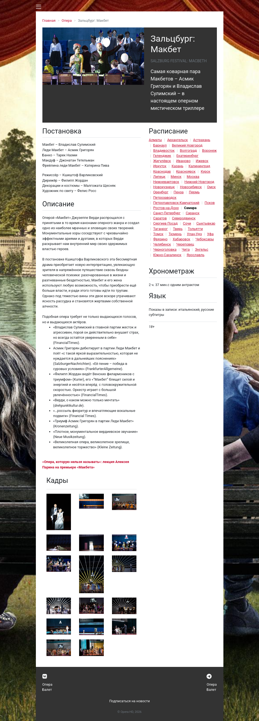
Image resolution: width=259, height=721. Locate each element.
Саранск (192, 213)
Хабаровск (181, 239)
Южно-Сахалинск (167, 255)
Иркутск (160, 166)
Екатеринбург (187, 156)
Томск (158, 234)
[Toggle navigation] (38, 6)
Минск (176, 177)
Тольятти (195, 229)
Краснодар (162, 171)
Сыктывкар (205, 223)
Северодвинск (184, 218)
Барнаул (160, 145)
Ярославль (195, 255)
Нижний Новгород (199, 182)
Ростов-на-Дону (166, 208)
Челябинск (162, 244)
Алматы (155, 140)
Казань (177, 166)
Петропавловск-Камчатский (176, 203)
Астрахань (201, 140)
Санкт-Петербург (166, 213)
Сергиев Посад (165, 223)
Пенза (179, 192)
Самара (190, 208)
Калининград (199, 166)
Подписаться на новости (129, 701)
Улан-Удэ (194, 234)
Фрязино (160, 239)
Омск (211, 187)
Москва (193, 177)
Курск (205, 171)
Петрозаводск (164, 197)
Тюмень (175, 234)
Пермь (194, 192)
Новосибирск (191, 187)
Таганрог (160, 229)
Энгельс (201, 249)
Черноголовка (165, 249)
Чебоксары (204, 239)
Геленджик (162, 156)
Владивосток (164, 150)
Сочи (187, 223)
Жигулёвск (162, 161)
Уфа (210, 234)
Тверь (177, 229)
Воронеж (209, 150)
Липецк (159, 177)
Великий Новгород (187, 145)
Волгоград (188, 150)
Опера (67, 20)
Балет (47, 690)
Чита (186, 249)
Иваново (183, 161)
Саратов (160, 218)
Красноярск (185, 171)
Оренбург (160, 192)
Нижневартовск (166, 182)
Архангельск (177, 140)
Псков (210, 203)
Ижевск (202, 161)
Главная (49, 20)
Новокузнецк (164, 187)
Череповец (185, 244)
